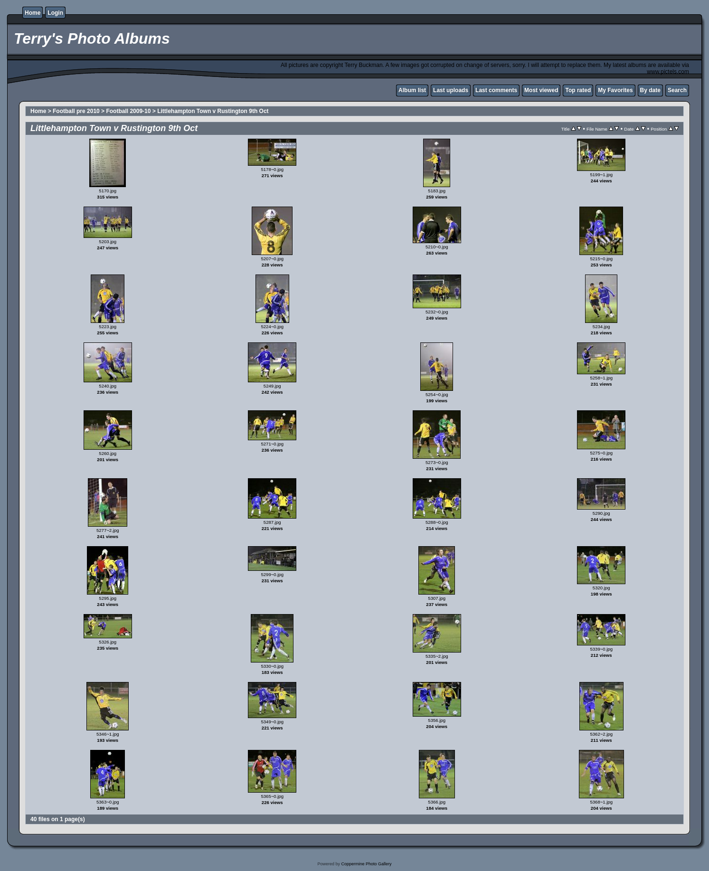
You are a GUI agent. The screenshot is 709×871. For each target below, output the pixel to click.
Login (55, 12)
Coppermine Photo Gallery (366, 864)
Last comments (496, 90)
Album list (412, 90)
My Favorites (615, 90)
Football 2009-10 (128, 111)
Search (677, 90)
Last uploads (450, 90)
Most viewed (541, 90)
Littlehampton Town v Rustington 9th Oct (212, 111)
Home (32, 12)
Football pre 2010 (76, 111)
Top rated (578, 90)
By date (650, 90)
